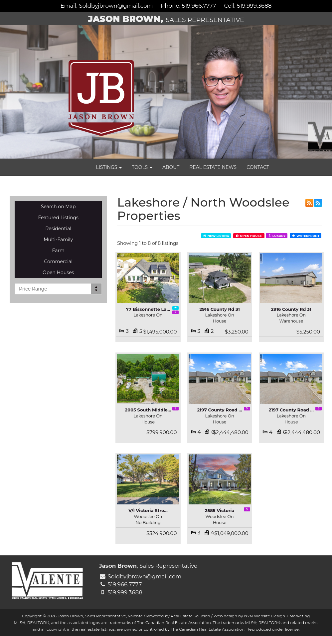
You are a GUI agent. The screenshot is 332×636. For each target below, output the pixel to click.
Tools (142, 167)
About (170, 167)
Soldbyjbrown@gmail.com (116, 5)
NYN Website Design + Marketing (277, 615)
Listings (109, 167)
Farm (58, 251)
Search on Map (58, 207)
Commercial (58, 262)
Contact (258, 167)
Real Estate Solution (190, 615)
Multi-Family (58, 240)
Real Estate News (213, 167)
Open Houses (58, 273)
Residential (58, 229)
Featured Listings (58, 218)
